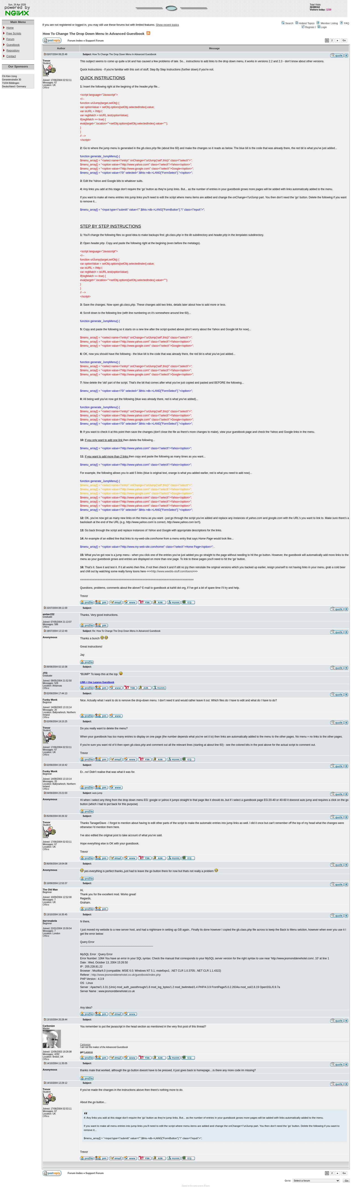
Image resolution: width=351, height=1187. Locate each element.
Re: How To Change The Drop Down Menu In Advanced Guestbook (126, 631)
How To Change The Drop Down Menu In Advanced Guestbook (93, 34)
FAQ (346, 23)
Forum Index (75, 40)
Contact (11, 56)
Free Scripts (13, 33)
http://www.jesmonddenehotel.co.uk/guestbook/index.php (126, 974)
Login (322, 27)
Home (10, 27)
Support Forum (95, 40)
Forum (10, 39)
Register (308, 27)
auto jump (97, 793)
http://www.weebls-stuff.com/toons (172, 571)
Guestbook (13, 44)
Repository (12, 50)
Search (289, 23)
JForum (206, 1185)
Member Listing (329, 23)
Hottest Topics (306, 23)
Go (344, 40)
